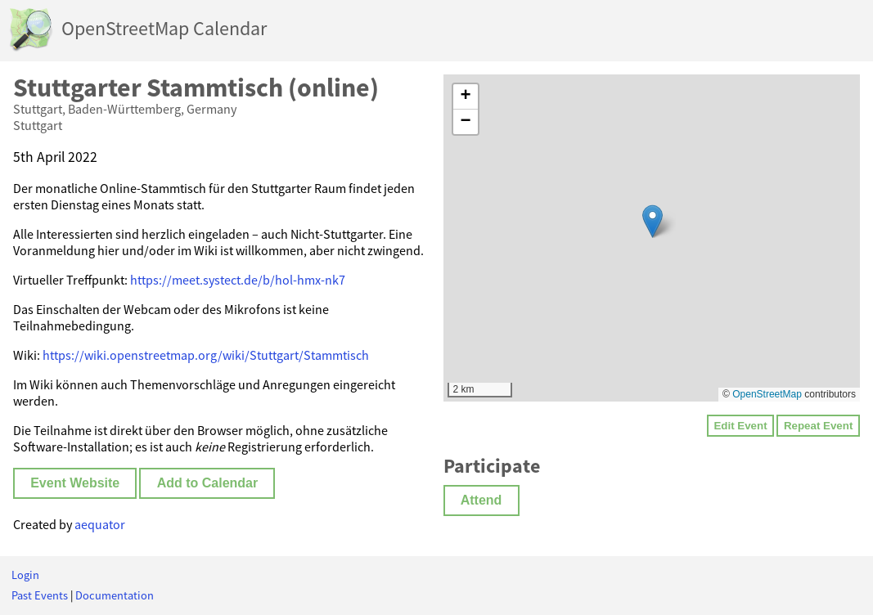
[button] (652, 221)
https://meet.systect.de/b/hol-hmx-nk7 (237, 280)
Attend (481, 500)
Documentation (114, 595)
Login (25, 575)
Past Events (39, 595)
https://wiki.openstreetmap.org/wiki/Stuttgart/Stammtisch (206, 355)
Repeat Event (818, 426)
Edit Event (740, 426)
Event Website (74, 483)
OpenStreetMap (767, 394)
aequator (99, 524)
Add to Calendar (208, 483)
